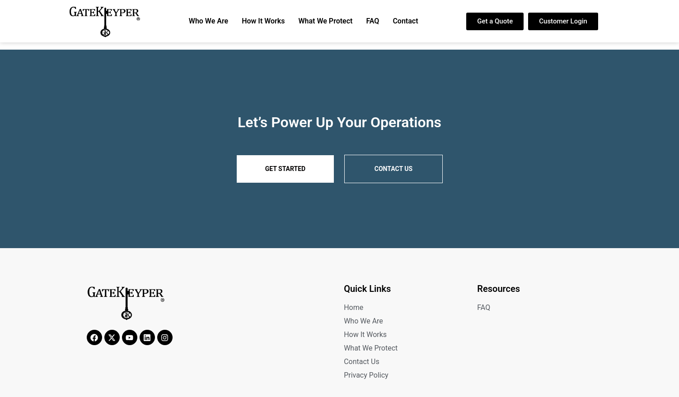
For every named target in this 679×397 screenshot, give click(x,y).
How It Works (263, 21)
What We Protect (326, 21)
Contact (405, 21)
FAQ (372, 21)
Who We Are (208, 21)
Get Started (285, 168)
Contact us (393, 168)
